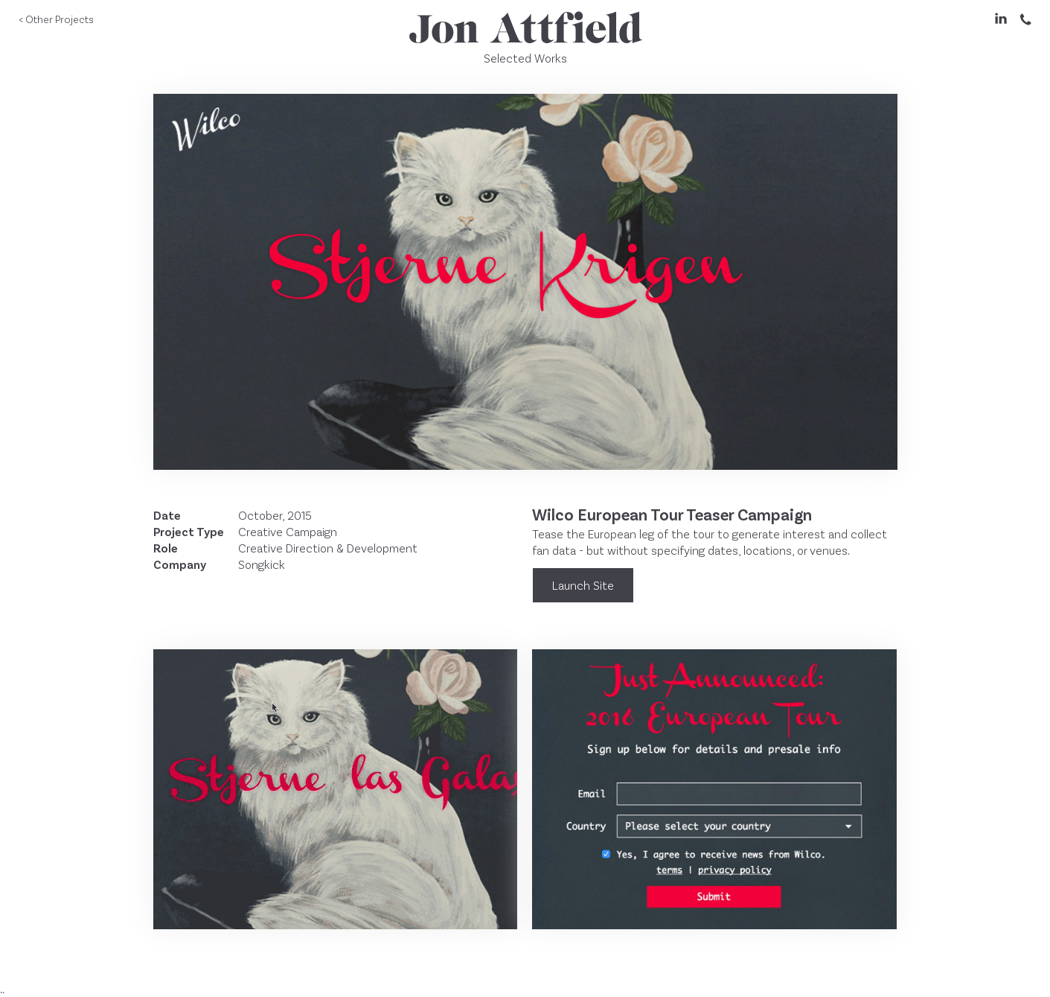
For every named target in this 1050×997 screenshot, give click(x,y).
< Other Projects (56, 19)
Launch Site (583, 585)
